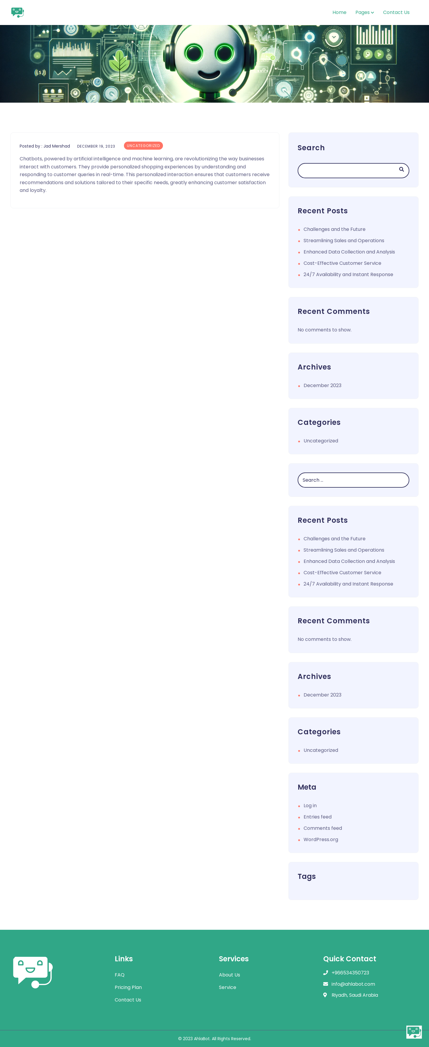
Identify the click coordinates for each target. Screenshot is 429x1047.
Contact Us (396, 12)
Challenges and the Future (335, 229)
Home (339, 12)
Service (227, 987)
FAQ (120, 974)
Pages (362, 12)
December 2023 (322, 385)
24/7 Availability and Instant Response (348, 274)
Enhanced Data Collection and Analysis (349, 251)
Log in (310, 805)
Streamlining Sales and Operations (344, 240)
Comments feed (323, 828)
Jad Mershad (56, 146)
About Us (229, 974)
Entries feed (318, 816)
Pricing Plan (128, 987)
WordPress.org (321, 839)
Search (311, 148)
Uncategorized (143, 145)
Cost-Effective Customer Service (342, 263)
